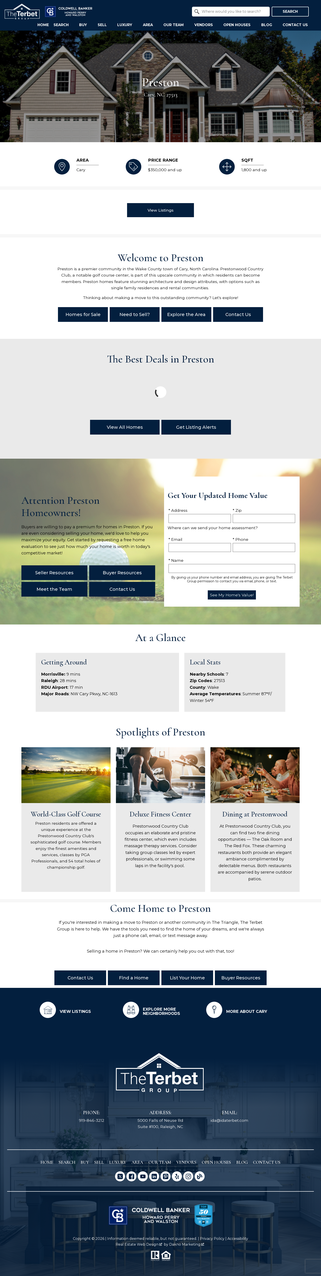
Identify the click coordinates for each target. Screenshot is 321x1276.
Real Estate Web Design (139, 1243)
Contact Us (238, 314)
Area (137, 1161)
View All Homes (125, 427)
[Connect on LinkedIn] (154, 1175)
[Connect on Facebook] (131, 1175)
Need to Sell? (134, 314)
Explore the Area (186, 314)
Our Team (159, 1161)
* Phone (240, 539)
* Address (178, 510)
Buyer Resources (240, 977)
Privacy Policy (212, 1238)
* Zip (237, 510)
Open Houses (216, 1161)
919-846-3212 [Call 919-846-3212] (91, 1119)
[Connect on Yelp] (177, 1175)
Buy (85, 1161)
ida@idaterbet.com (229, 1119)
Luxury (117, 1161)
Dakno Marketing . (187, 1243)
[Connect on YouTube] (143, 1175)
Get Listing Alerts (196, 427)
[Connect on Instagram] (188, 1175)
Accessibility (237, 1238)
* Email (175, 539)
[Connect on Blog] (200, 1175)
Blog (242, 1161)
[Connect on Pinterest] (165, 1175)
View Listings (160, 210)
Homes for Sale (83, 314)
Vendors (186, 1161)
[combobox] (231, 12)
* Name (176, 560)
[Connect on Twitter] (120, 1175)
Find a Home (133, 977)
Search (290, 11)
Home (43, 25)
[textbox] (234, 11)
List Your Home (187, 977)
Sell (99, 1161)
